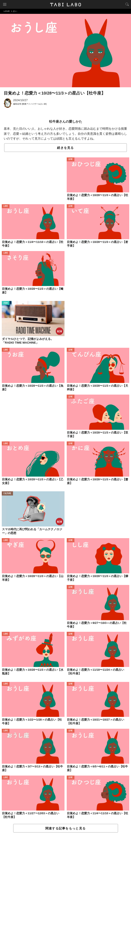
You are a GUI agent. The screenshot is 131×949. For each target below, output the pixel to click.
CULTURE (7, 493)
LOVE (70, 159)
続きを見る (65, 147)
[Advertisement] (65, 890)
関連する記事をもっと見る (65, 828)
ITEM (6, 303)
